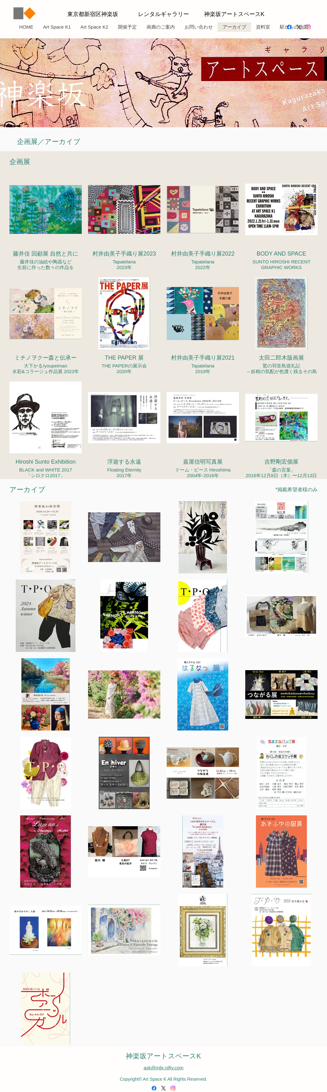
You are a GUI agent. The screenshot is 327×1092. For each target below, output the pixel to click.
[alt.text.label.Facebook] (289, 27)
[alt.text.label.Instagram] (308, 27)
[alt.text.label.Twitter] (299, 27)
